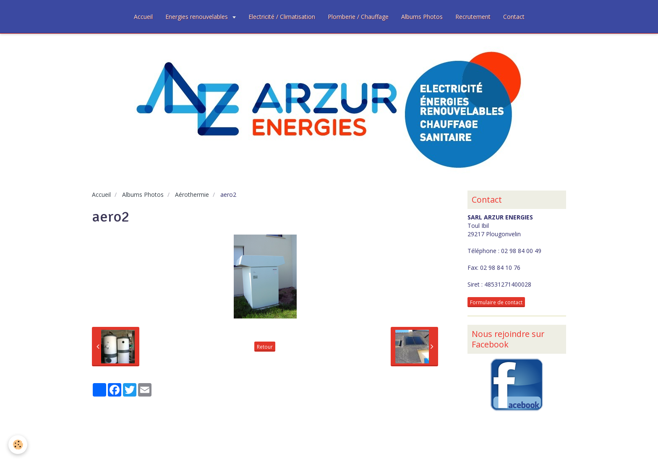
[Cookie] (17, 444)
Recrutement (473, 17)
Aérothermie (192, 194)
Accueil (143, 17)
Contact (514, 17)
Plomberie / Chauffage (358, 17)
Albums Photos (422, 17)
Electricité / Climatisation (281, 17)
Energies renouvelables (197, 17)
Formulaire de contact (496, 302)
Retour (265, 346)
